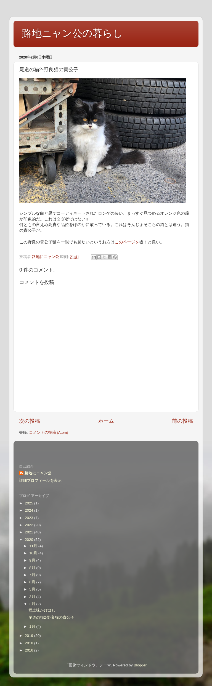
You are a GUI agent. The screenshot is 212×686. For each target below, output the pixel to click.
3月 (32, 597)
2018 (29, 643)
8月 (32, 568)
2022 (29, 525)
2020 (29, 540)
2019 (29, 636)
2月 (32, 604)
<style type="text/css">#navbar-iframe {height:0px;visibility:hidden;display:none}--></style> (106, 449)
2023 (29, 518)
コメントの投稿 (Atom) (48, 432)
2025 (29, 503)
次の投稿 (29, 421)
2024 (29, 510)
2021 (29, 532)
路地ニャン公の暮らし (72, 33)
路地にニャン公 (38, 473)
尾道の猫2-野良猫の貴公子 (51, 617)
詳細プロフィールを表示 (40, 480)
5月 (32, 589)
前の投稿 (182, 421)
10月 (33, 553)
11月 (33, 546)
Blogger (140, 665)
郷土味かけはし (41, 610)
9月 (32, 560)
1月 (32, 626)
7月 (32, 575)
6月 (32, 582)
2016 (29, 650)
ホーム (106, 421)
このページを (127, 242)
